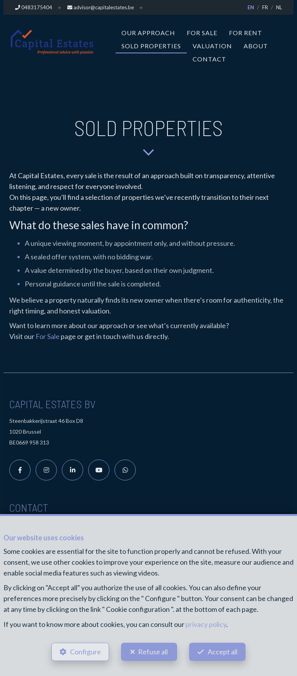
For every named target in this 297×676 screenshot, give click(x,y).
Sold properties (151, 45)
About (256, 45)
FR (265, 7)
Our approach (148, 32)
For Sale (202, 32)
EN (251, 7)
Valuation (212, 45)
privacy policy (206, 623)
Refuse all (153, 651)
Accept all (223, 651)
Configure (84, 651)
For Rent (245, 32)
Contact (209, 59)
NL (279, 7)
